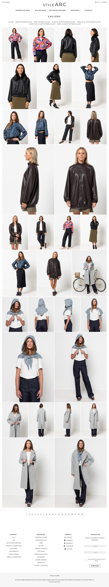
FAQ (14, 540)
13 (62, 514)
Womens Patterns (23, 10)
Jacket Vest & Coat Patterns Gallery (42, 24)
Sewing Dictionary (41, 554)
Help (13, 537)
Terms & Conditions (14, 557)
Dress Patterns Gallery (24, 22)
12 (59, 514)
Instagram (69, 546)
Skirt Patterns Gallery (42, 22)
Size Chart (41, 551)
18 (78, 514)
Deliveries (13, 548)
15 (68, 514)
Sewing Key (41, 562)
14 (65, 514)
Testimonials (13, 551)
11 (55, 514)
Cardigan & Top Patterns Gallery (88, 22)
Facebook (69, 540)
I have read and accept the (96, 560)
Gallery (11, 22)
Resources (75, 10)
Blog (41, 543)
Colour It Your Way (41, 565)
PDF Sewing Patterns (57, 10)
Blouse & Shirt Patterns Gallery (63, 22)
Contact (69, 537)
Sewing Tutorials (41, 548)
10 (52, 514)
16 (72, 514)
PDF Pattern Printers (13, 543)
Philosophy (41, 557)
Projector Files (41, 540)
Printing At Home (41, 537)
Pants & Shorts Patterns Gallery (69, 24)
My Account (6, 2)
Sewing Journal (41, 560)
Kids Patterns (40, 10)
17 (75, 514)
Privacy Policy (14, 554)
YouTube (70, 549)
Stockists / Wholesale (14, 545)
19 (82, 514)
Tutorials (88, 10)
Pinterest (69, 543)
